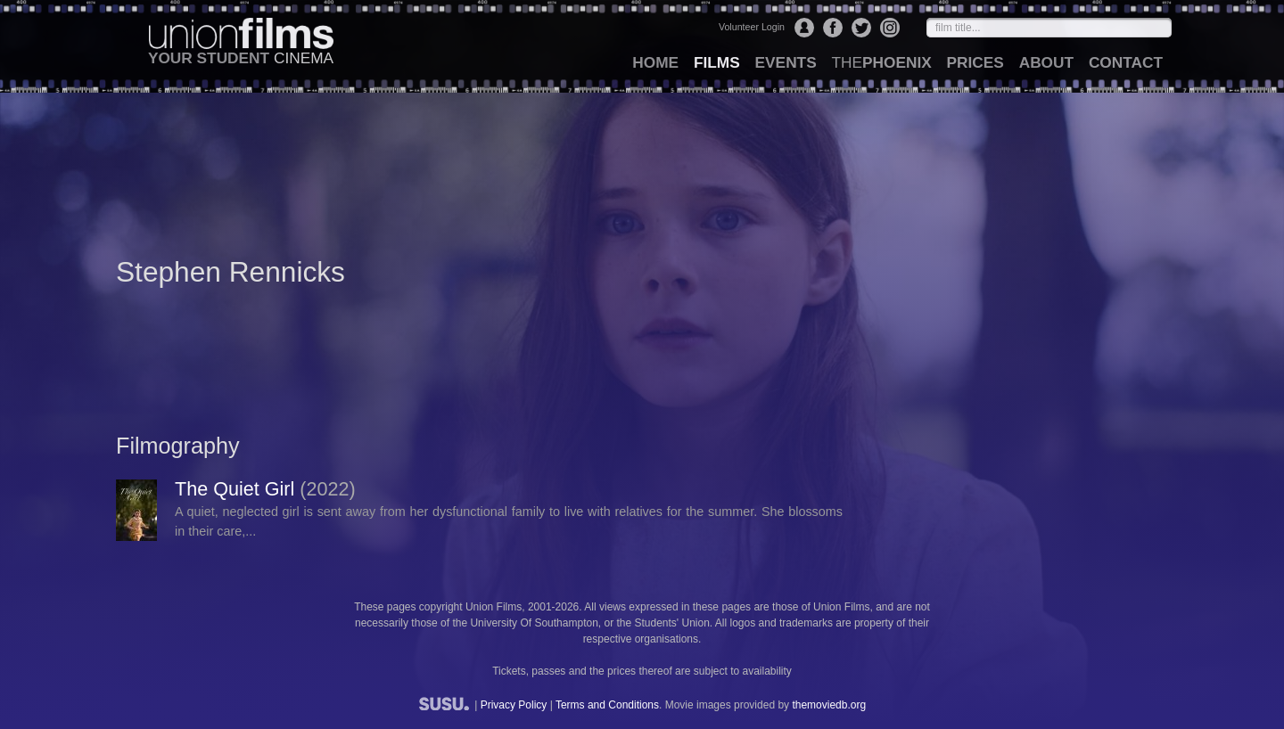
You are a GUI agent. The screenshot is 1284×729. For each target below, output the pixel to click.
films (717, 62)
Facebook (833, 27)
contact (1126, 62)
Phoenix (881, 62)
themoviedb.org (829, 705)
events (786, 62)
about (1046, 62)
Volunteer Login (752, 26)
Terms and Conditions (607, 705)
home (655, 62)
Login (804, 27)
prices (975, 62)
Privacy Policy (514, 705)
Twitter (861, 27)
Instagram (890, 27)
